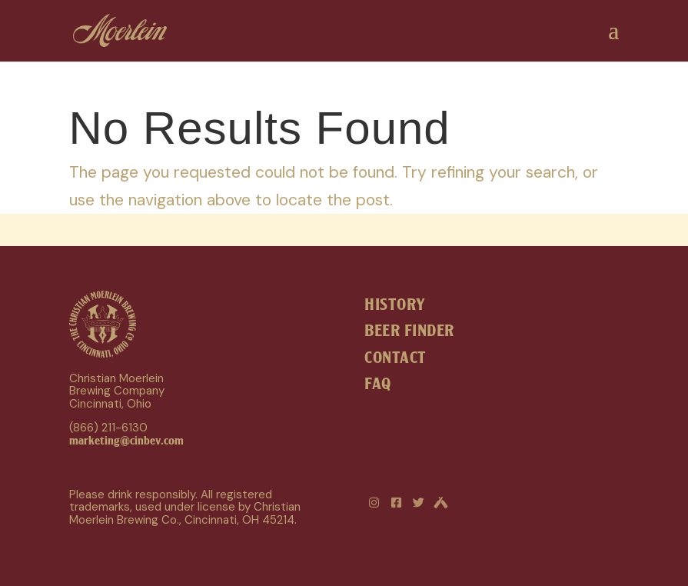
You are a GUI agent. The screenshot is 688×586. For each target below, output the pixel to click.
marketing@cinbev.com (126, 441)
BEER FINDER (409, 331)
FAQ (377, 384)
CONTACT (395, 358)
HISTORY (395, 305)
